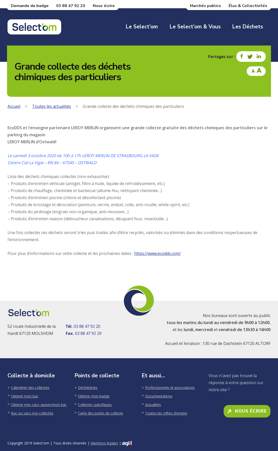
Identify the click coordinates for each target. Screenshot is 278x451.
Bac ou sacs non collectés (32, 413)
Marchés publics (205, 6)
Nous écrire (104, 6)
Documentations (158, 396)
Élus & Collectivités (248, 6)
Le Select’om (142, 26)
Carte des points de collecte (100, 413)
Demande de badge (30, 6)
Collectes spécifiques (95, 404)
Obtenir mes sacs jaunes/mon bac (39, 404)
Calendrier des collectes (30, 387)
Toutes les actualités (51, 106)
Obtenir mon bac (24, 396)
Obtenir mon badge (94, 396)
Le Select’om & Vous (195, 26)
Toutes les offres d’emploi (166, 413)
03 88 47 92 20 (70, 6)
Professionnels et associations (170, 387)
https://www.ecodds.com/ (157, 253)
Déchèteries (88, 387)
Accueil (14, 106)
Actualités (153, 404)
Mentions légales (104, 443)
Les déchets (247, 26)
